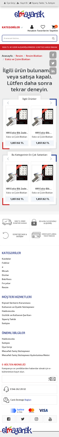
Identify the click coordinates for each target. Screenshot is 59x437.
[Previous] (8, 102)
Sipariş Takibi (36, 3)
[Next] (51, 102)
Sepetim (54, 28)
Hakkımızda (8, 311)
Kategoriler (12, 27)
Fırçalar (6, 283)
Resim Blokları (34, 55)
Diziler (5, 275)
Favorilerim (43, 28)
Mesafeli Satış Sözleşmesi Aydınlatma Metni (26, 355)
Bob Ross (6, 279)
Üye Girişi (9, 3)
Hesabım (32, 28)
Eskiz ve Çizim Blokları (17, 59)
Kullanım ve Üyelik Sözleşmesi (18, 307)
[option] (17, 126)
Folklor (5, 262)
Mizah (5, 271)
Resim (19, 55)
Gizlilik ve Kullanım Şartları (16, 315)
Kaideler (6, 258)
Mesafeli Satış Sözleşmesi (16, 351)
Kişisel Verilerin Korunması (16, 302)
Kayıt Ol (22, 3)
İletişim (50, 3)
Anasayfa (7, 55)
